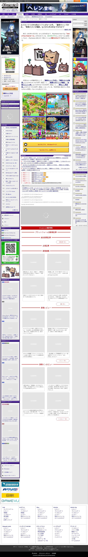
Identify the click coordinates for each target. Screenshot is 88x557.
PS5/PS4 (20, 14)
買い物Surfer (8, 194)
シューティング (76, 535)
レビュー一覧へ (62, 360)
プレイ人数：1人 (34, 189)
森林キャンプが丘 (10, 69)
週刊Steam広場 (9, 157)
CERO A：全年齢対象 (56, 188)
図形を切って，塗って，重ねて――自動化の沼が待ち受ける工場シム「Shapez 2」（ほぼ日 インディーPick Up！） (33, 273)
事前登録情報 (41, 531)
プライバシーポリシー (9, 465)
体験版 (5, 512)
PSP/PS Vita (73, 507)
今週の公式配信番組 (10, 139)
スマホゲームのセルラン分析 (12, 149)
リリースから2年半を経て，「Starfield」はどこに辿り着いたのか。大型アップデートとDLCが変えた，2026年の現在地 (81, 119)
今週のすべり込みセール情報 (12, 153)
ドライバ (6, 225)
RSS (2, 1)
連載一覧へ (16, 209)
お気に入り (69, 0)
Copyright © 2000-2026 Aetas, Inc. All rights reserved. (44, 555)
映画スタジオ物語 (38, 174)
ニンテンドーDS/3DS (25, 526)
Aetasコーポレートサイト (10, 475)
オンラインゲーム (8, 509)
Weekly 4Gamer (9, 130)
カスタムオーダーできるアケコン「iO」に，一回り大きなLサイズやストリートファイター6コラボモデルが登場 (81, 141)
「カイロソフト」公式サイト (47, 150)
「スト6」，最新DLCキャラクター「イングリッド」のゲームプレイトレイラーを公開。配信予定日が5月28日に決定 (81, 148)
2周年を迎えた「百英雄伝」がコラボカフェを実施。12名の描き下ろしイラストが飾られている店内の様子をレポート (33, 387)
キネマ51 (8, 204)
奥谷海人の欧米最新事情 (11, 127)
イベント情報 (75, 530)
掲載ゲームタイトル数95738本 (10, 9)
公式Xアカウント (9, 1)
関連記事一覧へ (68, 155)
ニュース (6, 95)
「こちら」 (52, 548)
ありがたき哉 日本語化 (11, 197)
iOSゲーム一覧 (41, 539)
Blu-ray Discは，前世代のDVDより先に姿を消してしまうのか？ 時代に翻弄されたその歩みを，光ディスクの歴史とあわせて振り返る (10, 317)
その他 (73, 539)
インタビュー (20, 16)
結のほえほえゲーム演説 (11, 172)
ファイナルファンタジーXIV (81, 214)
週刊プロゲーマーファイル (12, 136)
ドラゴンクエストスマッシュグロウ (81, 181)
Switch (26, 14)
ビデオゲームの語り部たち (12, 188)
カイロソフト (7, 75)
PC (8, 14)
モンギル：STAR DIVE (80, 186)
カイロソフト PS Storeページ (47, 144)
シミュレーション (38, 188)
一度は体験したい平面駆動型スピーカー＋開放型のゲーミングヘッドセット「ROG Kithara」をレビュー (58, 355)
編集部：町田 (68, 29)
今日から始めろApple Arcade (12, 175)
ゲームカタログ (48, 16)
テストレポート (59, 530)
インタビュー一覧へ (62, 419)
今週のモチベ (9, 133)
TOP (3, 14)
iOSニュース (41, 528)
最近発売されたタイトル (37, 16)
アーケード (73, 526)
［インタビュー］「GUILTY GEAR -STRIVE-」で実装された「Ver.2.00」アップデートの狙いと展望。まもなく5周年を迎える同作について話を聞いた (10, 459)
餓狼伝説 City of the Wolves (80, 204)
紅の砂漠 (77, 190)
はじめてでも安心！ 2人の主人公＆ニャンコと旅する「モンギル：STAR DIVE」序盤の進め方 (10, 297)
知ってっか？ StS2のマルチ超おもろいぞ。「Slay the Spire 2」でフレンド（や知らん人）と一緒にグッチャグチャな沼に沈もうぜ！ (10, 378)
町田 (55, 191)
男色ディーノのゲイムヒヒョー (12, 145)
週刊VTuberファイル (10, 142)
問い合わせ (27, 1)
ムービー (27, 16)
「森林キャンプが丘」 (50, 80)
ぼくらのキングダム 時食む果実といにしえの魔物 (81, 221)
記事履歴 (77, 0)
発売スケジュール (25, 516)
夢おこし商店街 (38, 181)
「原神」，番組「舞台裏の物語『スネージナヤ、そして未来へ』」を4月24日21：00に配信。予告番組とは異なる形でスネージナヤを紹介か (81, 134)
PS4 (40, 191)
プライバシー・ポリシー (44, 553)
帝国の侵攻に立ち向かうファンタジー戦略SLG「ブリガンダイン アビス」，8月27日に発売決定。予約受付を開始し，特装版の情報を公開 (81, 156)
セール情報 (49, 191)
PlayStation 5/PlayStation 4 (9, 235)
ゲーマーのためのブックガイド (12, 169)
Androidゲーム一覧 (43, 540)
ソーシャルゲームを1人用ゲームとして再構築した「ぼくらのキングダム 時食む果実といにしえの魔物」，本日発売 (81, 104)
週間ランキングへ (83, 167)
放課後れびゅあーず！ (11, 207)
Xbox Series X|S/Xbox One (9, 232)
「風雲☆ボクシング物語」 (57, 82)
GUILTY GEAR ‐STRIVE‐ (81, 195)
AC (60, 14)
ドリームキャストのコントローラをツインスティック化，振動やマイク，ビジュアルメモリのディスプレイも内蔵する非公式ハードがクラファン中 (81, 163)
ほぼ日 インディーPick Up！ (12, 160)
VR (46, 14)
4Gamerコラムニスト (10, 185)
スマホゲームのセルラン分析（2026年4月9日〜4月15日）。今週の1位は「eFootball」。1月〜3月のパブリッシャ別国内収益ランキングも (58, 297)
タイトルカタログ (25, 518)
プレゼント (6, 218)
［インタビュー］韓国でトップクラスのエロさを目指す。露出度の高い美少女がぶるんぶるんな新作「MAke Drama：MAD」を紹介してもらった (10, 419)
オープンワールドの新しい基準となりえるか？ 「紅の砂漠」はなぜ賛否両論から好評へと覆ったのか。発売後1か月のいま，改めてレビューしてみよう (10, 358)
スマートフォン (40, 526)
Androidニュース (42, 530)
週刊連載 (6, 516)
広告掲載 (54, 553)
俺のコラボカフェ (10, 178)
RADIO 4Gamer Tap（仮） (11, 163)
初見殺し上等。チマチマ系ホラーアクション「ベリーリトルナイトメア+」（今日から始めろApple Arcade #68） (58, 273)
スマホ (33, 14)
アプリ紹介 (41, 535)
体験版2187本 (14, 11)
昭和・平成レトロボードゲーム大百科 (12, 182)
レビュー (3, 16)
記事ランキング (8, 520)
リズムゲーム (75, 537)
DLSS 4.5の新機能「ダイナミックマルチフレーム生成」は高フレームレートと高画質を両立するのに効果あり (33, 355)
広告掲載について (8, 472)
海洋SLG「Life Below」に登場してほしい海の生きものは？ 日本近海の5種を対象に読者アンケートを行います (10, 336)
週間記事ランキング (8, 215)
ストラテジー (46, 188)
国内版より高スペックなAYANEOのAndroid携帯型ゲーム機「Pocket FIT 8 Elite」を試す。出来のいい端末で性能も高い (58, 330)
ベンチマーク (58, 537)
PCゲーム (6, 230)
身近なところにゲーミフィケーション (12, 200)
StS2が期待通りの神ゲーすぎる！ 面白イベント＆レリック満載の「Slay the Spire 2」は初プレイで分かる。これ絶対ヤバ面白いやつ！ (10, 397)
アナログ (66, 14)
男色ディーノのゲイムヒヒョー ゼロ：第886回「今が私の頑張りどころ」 (33, 296)
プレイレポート (11, 16)
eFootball (77, 199)
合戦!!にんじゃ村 (38, 179)
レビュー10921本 (6, 11)
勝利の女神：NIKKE (80, 209)
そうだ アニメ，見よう (11, 165)
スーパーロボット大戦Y (80, 176)
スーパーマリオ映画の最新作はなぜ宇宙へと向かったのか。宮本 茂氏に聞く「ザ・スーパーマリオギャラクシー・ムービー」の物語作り (10, 439)
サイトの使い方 (18, 1)
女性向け (40, 14)
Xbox (13, 14)
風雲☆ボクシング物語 (39, 177)
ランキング (83, 0)
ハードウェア (53, 14)
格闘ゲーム (75, 531)
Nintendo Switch (7, 237)
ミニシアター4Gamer (10, 191)
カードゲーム (75, 533)
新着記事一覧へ (62, 242)
